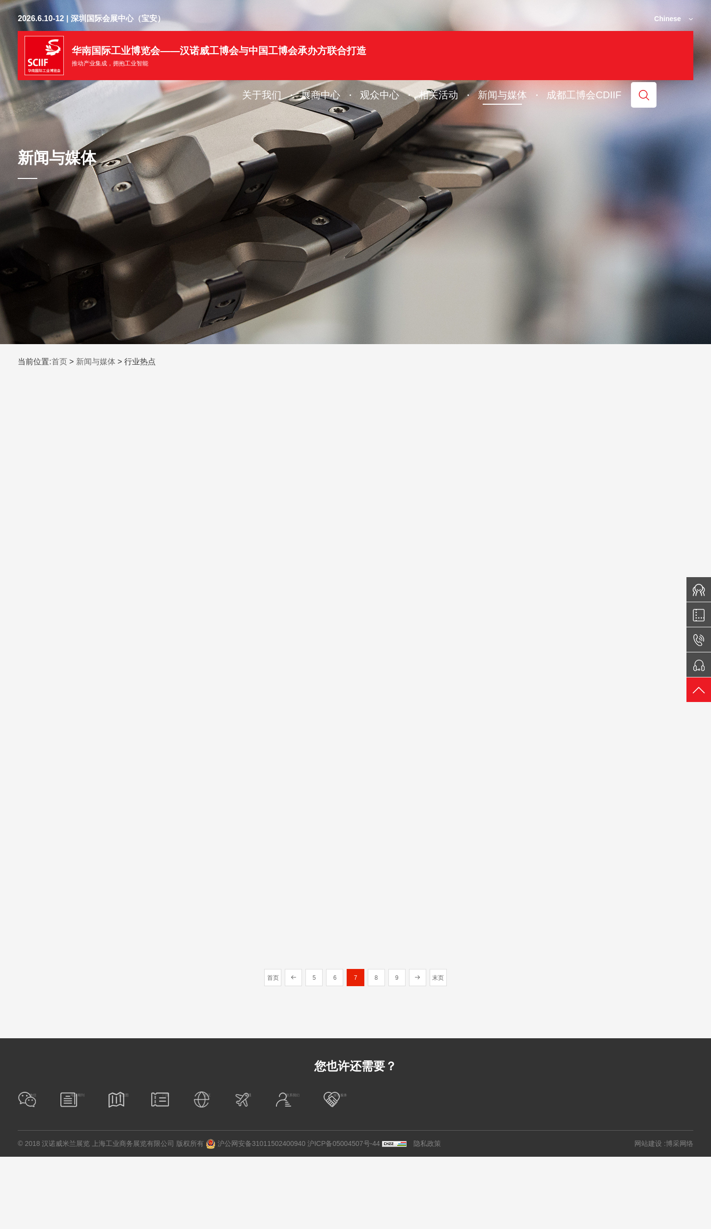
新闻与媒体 (95, 361)
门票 (300, 1171)
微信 (36, 1171)
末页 (454, 1049)
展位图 (216, 1171)
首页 (59, 361)
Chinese (667, 19)
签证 (382, 1171)
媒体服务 (646, 1171)
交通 (463, 1171)
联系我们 (551, 1171)
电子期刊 (124, 1171)
